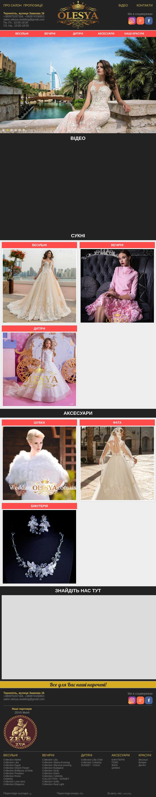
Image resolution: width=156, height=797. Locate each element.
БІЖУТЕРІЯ (118, 759)
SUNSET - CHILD (90, 765)
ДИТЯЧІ (78, 33)
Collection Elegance (13, 784)
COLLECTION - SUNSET (55, 778)
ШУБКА (116, 768)
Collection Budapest (53, 768)
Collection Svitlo (50, 781)
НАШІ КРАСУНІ (134, 33)
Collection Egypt (12, 765)
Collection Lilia (11, 762)
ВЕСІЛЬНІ (21, 33)
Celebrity (8, 778)
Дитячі (142, 765)
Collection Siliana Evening (56, 762)
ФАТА (115, 765)
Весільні (143, 759)
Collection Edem (51, 773)
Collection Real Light (53, 784)
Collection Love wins (14, 781)
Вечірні (142, 762)
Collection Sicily (50, 770)
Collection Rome (12, 776)
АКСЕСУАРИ (106, 33)
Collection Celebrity (52, 776)
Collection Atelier (12, 759)
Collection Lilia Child (91, 759)
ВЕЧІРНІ (49, 33)
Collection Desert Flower (16, 768)
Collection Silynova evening (56, 765)
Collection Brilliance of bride (18, 770)
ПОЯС (115, 762)
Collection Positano (13, 773)
